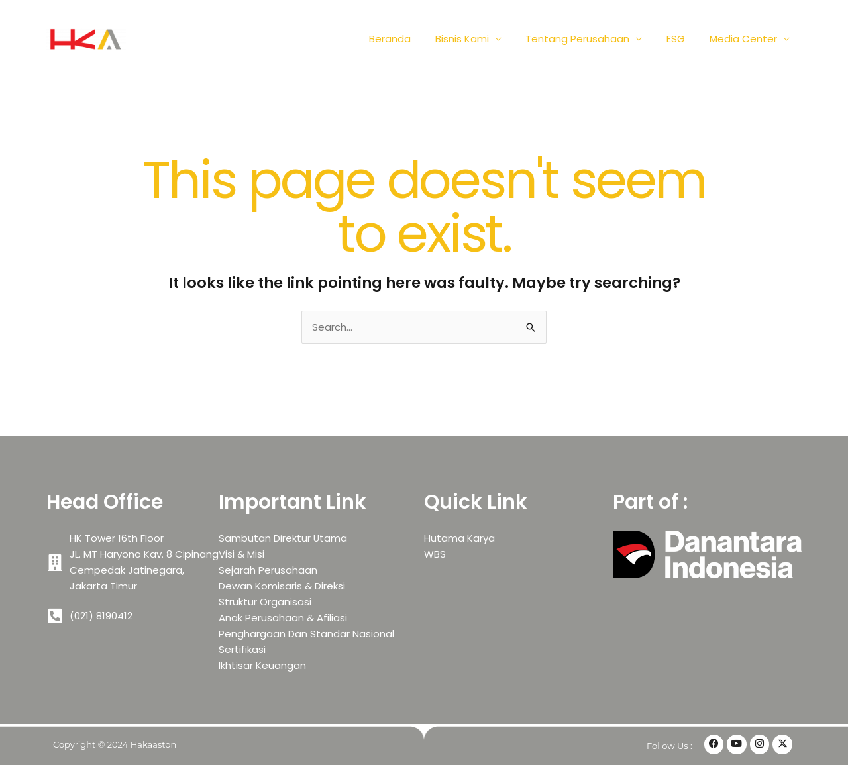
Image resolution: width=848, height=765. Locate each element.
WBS (435, 554)
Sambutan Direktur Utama (283, 538)
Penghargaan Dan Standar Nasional (306, 633)
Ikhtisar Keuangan (262, 665)
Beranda (410, 39)
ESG (682, 39)
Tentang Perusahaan (589, 39)
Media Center (745, 39)
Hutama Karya (459, 538)
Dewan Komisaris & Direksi (282, 586)
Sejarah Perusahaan (268, 570)
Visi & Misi (241, 554)
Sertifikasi (242, 649)
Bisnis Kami (477, 39)
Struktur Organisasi (265, 602)
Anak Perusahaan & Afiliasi (283, 618)
